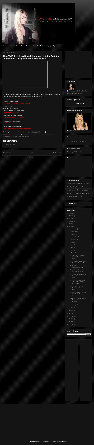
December (73, 229)
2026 (70, 213)
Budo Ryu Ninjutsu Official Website (77, 187)
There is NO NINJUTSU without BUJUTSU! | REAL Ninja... (77, 281)
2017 (70, 319)
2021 (70, 226)
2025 (70, 216)
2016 (70, 321)
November (73, 231)
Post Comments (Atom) (35, 158)
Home (32, 153)
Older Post (57, 153)
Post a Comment (10, 144)
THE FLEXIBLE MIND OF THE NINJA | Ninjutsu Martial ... (78, 256)
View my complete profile (74, 93)
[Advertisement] (87, 369)
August (72, 239)
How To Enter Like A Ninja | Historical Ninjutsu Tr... (78, 266)
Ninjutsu (15, 136)
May (71, 247)
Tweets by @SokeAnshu (74, 152)
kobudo (52, 134)
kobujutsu (6, 136)
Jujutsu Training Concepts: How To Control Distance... (78, 299)
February (73, 305)
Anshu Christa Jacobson (14, 134)
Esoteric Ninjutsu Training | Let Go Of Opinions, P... (78, 293)
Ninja (10, 136)
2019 (70, 313)
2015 (70, 324)
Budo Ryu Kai (30, 134)
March (72, 253)
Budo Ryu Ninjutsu (39, 134)
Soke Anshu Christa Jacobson (79, 91)
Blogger (65, 441)
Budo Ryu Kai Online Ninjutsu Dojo (77, 190)
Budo (23, 134)
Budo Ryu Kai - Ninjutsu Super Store (78, 193)
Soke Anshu (25, 136)
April (72, 250)
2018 (70, 316)
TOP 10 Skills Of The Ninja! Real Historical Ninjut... (77, 287)
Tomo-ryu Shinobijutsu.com (75, 196)
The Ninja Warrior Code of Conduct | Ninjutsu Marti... (78, 275)
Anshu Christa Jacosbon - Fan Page (78, 183)
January (73, 307)
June (72, 245)
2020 (70, 311)
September (74, 237)
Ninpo (20, 136)
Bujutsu (47, 134)
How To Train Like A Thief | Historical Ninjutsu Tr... (78, 262)
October (73, 234)
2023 (70, 221)
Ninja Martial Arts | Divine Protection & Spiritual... (78, 270)
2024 (70, 218)
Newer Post (7, 153)
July (71, 242)
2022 (70, 224)
